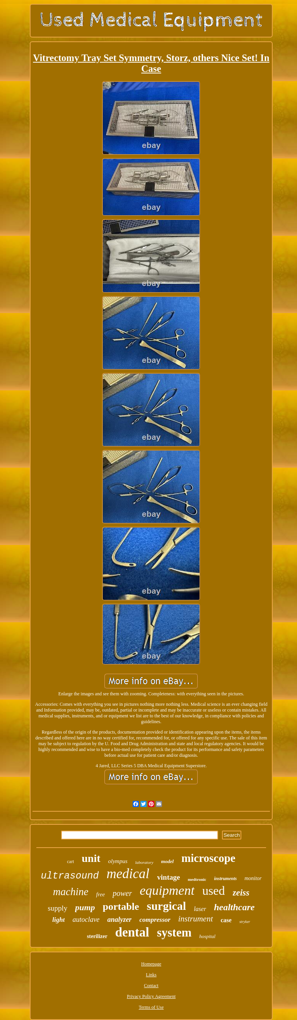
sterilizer (97, 936)
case (226, 920)
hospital (207, 936)
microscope (208, 858)
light (58, 919)
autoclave (85, 919)
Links (151, 974)
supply (58, 908)
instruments (225, 878)
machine (70, 891)
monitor (252, 878)
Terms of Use (151, 1007)
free (100, 894)
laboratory (144, 862)
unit (91, 858)
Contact (151, 985)
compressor (154, 919)
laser (200, 909)
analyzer (119, 919)
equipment (167, 890)
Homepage (151, 964)
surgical (166, 905)
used (213, 890)
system (174, 932)
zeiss (241, 892)
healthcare (234, 907)
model (167, 861)
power (122, 893)
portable (121, 906)
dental (132, 932)
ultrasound (70, 876)
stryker (244, 922)
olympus (118, 861)
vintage (168, 877)
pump (85, 907)
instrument (195, 918)
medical (127, 873)
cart (70, 861)
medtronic (197, 879)
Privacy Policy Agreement (151, 996)
